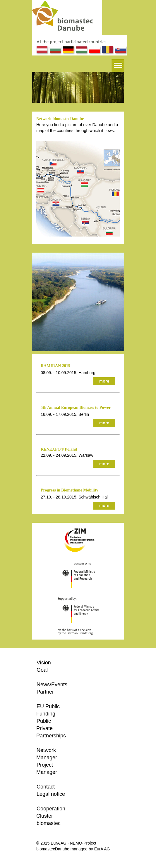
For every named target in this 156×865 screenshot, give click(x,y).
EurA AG (59, 843)
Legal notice (51, 794)
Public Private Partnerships (51, 728)
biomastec (49, 823)
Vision (44, 663)
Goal (42, 670)
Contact (46, 787)
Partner (45, 692)
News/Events (52, 684)
